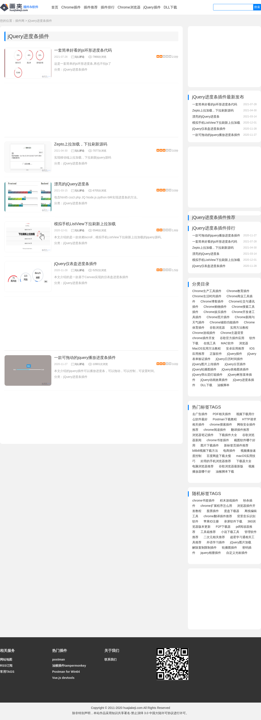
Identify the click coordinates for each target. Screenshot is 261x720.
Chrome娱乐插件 (215, 312)
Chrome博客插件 (212, 301)
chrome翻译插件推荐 (218, 516)
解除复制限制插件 (204, 547)
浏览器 (243, 343)
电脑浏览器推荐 (203, 466)
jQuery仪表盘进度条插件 (75, 264)
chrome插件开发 (203, 338)
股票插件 (213, 511)
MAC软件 (227, 343)
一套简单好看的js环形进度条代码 (83, 50)
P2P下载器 (223, 526)
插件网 (19, 20)
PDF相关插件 (222, 414)
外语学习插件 (216, 542)
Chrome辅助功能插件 (224, 322)
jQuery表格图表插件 (235, 369)
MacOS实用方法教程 (206, 348)
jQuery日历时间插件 (229, 359)
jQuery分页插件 (235, 364)
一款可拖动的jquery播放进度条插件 (85, 357)
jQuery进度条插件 (40, 20)
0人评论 (80, 56)
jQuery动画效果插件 (214, 380)
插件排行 (108, 7)
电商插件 (229, 450)
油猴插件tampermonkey (69, 665)
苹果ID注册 (211, 521)
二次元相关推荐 (214, 537)
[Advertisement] (91, 110)
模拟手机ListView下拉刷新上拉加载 (85, 224)
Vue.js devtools (63, 677)
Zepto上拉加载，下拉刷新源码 (80, 144)
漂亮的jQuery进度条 (71, 184)
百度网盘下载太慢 (219, 456)
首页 (54, 7)
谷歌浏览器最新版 (231, 466)
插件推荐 (91, 7)
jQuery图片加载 (240, 542)
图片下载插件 (210, 445)
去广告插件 (199, 414)
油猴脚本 (223, 385)
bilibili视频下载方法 (205, 450)
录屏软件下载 (233, 521)
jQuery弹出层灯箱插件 (207, 374)
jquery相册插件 (211, 552)
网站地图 (6, 659)
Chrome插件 (71, 7)
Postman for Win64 (66, 671)
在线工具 (210, 343)
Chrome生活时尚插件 (206, 296)
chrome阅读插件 (215, 429)
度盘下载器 (231, 511)
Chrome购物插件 (215, 306)
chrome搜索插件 (221, 424)
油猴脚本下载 (225, 471)
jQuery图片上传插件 (205, 364)
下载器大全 (243, 461)
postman (58, 659)
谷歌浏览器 (217, 327)
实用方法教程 (239, 327)
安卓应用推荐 (235, 348)
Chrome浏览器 (129, 7)
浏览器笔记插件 (203, 435)
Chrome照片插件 (218, 317)
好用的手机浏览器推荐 (216, 461)
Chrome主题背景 (232, 333)
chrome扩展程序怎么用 (216, 505)
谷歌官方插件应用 (232, 338)
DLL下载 (170, 7)
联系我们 (110, 659)
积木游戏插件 (229, 500)
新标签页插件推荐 (236, 445)
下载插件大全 (228, 435)
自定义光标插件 (237, 552)
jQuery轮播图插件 (204, 369)
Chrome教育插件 (238, 291)
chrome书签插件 (218, 440)
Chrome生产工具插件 (206, 291)
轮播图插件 (229, 547)
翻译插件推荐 (240, 429)
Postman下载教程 (225, 419)
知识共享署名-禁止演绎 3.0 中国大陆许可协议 (143, 713)
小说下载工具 (230, 532)
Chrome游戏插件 (203, 333)
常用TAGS (7, 671)
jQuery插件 (152, 7)
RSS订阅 (6, 665)
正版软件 (216, 353)
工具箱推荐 (208, 532)
